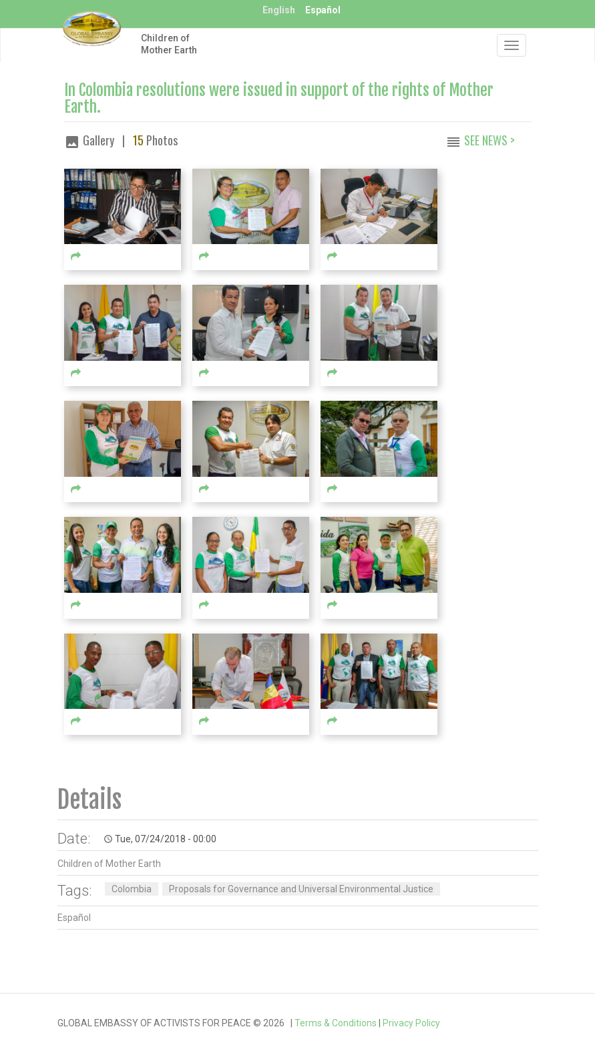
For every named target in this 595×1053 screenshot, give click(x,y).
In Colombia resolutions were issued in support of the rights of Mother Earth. (278, 99)
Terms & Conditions (335, 1023)
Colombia (132, 889)
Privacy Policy (411, 1023)
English (278, 10)
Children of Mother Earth (169, 44)
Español (323, 10)
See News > (489, 140)
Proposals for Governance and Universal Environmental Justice (301, 889)
